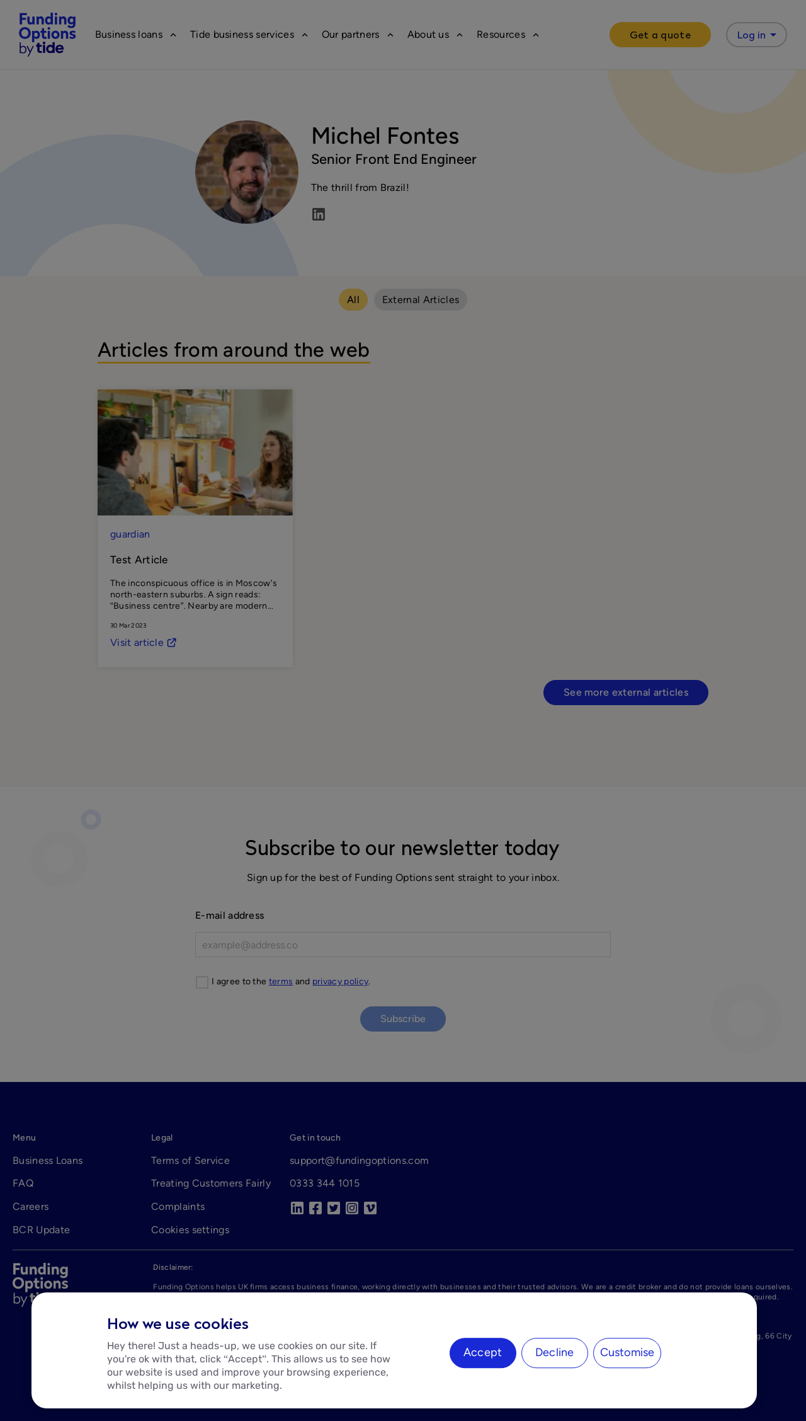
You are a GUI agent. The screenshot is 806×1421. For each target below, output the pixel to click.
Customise (627, 1352)
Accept (482, 1352)
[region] (394, 1350)
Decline (554, 1352)
